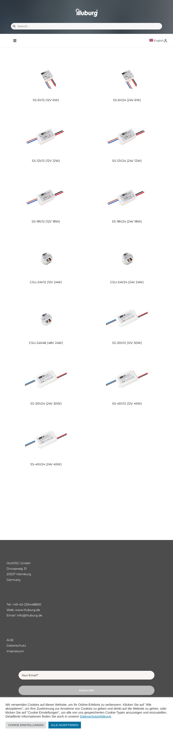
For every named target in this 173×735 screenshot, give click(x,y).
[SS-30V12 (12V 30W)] (127, 319)
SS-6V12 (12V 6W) (46, 100)
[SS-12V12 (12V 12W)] (46, 136)
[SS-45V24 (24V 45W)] (46, 440)
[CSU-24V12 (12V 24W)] (46, 258)
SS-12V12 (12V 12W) (46, 161)
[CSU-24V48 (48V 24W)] (46, 319)
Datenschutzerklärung (95, 716)
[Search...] (86, 26)
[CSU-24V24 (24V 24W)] (127, 258)
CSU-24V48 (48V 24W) (46, 343)
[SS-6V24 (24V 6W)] (127, 76)
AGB (10, 640)
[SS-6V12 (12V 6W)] (46, 76)
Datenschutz (16, 645)
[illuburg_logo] (87, 8)
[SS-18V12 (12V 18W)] (46, 197)
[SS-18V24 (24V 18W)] (127, 197)
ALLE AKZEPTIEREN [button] (64, 725)
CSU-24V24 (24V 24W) (127, 282)
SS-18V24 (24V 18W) (127, 221)
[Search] (14, 26)
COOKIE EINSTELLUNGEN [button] (26, 725)
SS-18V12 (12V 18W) (46, 221)
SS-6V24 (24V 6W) (127, 100)
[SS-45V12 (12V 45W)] (127, 379)
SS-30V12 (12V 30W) (127, 343)
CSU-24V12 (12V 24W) (46, 282)
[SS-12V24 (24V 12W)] (127, 136)
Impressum (15, 651)
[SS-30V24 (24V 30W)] (46, 379)
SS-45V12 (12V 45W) (127, 403)
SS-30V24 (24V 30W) (46, 403)
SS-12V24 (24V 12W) (127, 161)
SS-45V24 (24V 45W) (46, 464)
